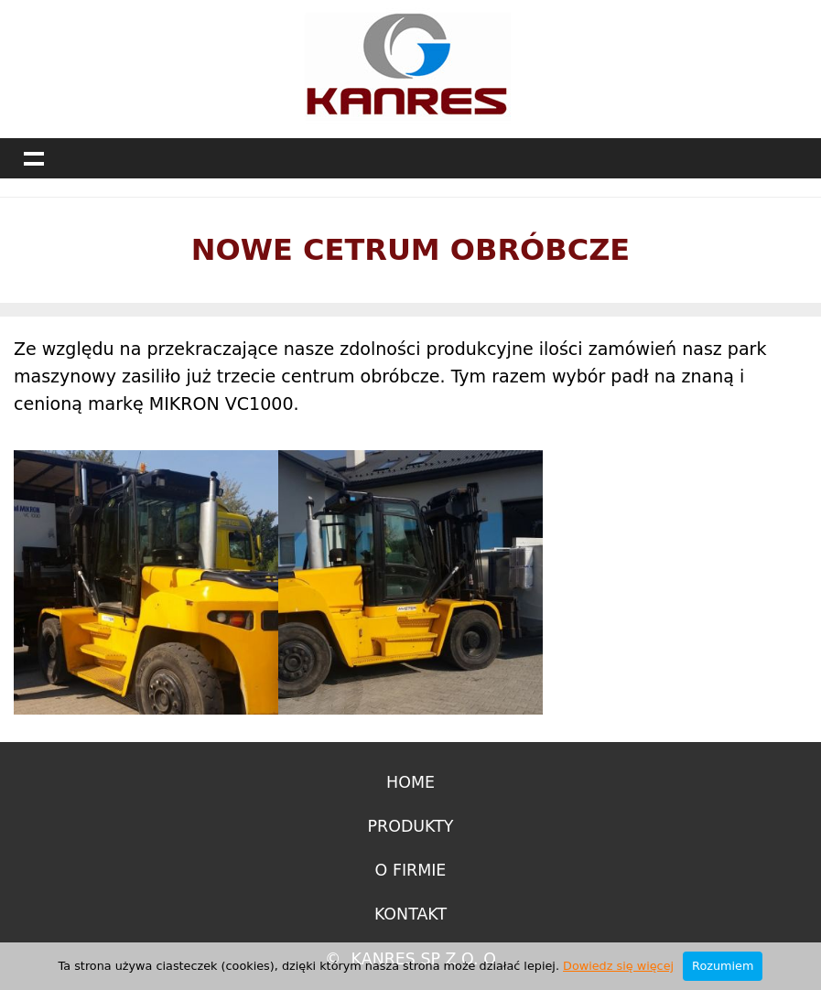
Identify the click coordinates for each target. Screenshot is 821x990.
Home (410, 782)
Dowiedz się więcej (618, 966)
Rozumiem (722, 966)
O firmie (411, 870)
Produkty (411, 826)
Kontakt (410, 914)
